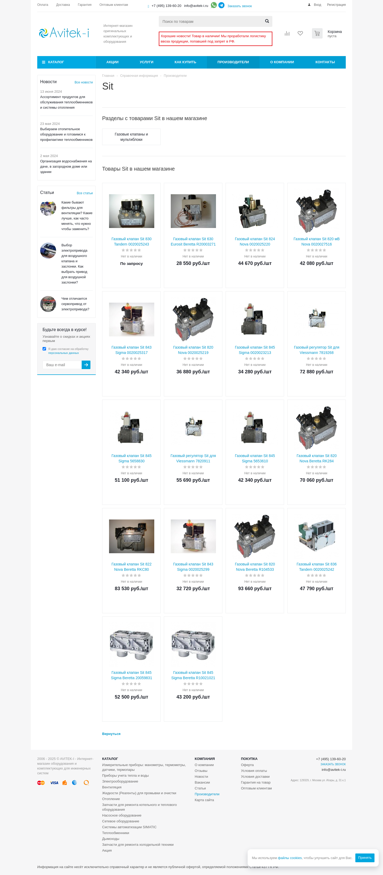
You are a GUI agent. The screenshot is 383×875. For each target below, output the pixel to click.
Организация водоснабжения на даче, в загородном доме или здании (66, 166)
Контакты (325, 62)
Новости (201, 777)
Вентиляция (112, 787)
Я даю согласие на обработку (68, 350)
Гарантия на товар (255, 782)
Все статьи (85, 193)
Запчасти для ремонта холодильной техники (138, 845)
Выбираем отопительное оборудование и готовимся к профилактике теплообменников (66, 134)
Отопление (111, 799)
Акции (112, 62)
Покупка (249, 759)
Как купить (185, 62)
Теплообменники (115, 833)
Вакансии (202, 782)
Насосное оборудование (121, 815)
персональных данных (63, 352)
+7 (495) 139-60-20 (166, 6)
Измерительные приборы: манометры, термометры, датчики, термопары (144, 767)
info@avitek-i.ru (196, 6)
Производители (233, 62)
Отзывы (201, 771)
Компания (205, 759)
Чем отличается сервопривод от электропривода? (75, 304)
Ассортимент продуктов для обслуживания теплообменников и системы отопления (66, 102)
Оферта (247, 765)
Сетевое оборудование (120, 821)
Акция (107, 850)
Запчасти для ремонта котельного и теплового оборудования (139, 807)
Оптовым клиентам (256, 788)
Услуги (146, 62)
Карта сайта (204, 800)
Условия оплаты (254, 771)
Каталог (56, 62)
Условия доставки (255, 777)
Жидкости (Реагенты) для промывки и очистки (139, 793)
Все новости (84, 82)
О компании (282, 62)
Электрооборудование (120, 781)
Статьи (200, 788)
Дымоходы (110, 839)
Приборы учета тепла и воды (125, 775)
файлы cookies (290, 858)
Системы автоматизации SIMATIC (129, 827)
